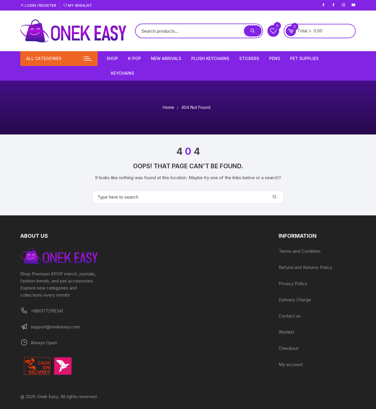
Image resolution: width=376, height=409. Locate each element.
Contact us (290, 316)
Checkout (288, 348)
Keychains (122, 73)
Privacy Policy (293, 283)
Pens (274, 58)
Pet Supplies (304, 58)
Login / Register (38, 5)
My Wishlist (78, 5)
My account (291, 364)
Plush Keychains (210, 58)
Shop (112, 58)
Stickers (249, 58)
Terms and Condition (299, 251)
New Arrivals (166, 58)
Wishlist (286, 332)
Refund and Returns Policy (305, 267)
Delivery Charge (295, 299)
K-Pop (134, 58)
